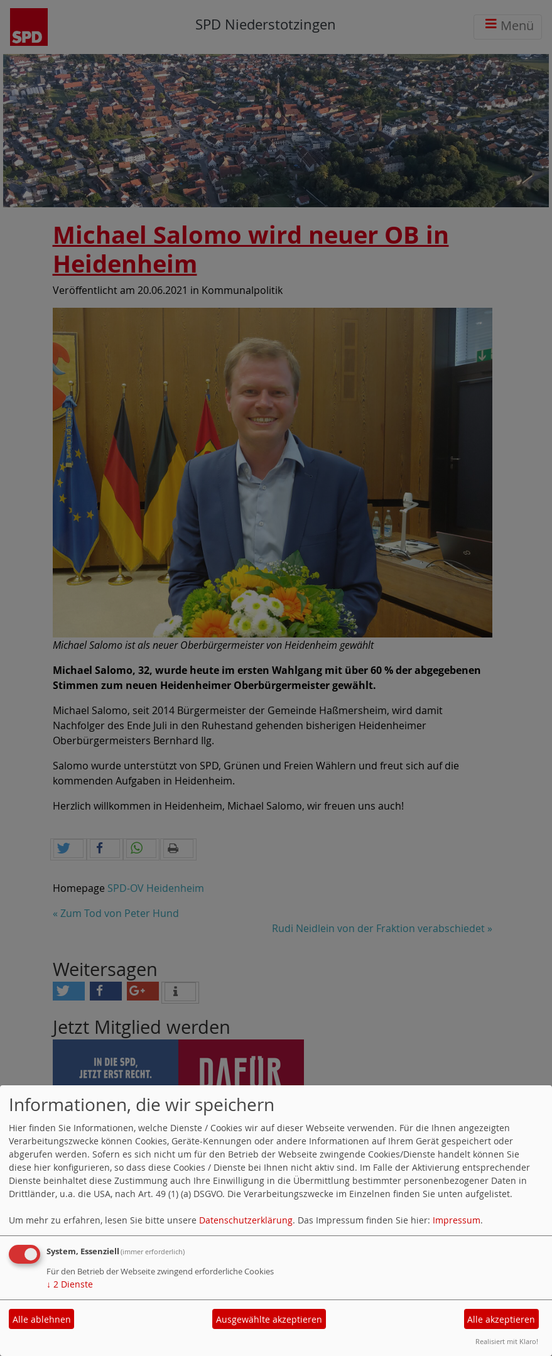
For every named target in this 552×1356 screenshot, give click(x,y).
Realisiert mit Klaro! (506, 1341)
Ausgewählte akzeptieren (269, 1319)
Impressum (456, 1220)
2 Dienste (69, 1284)
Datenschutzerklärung (246, 1220)
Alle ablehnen (42, 1319)
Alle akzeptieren (501, 1319)
